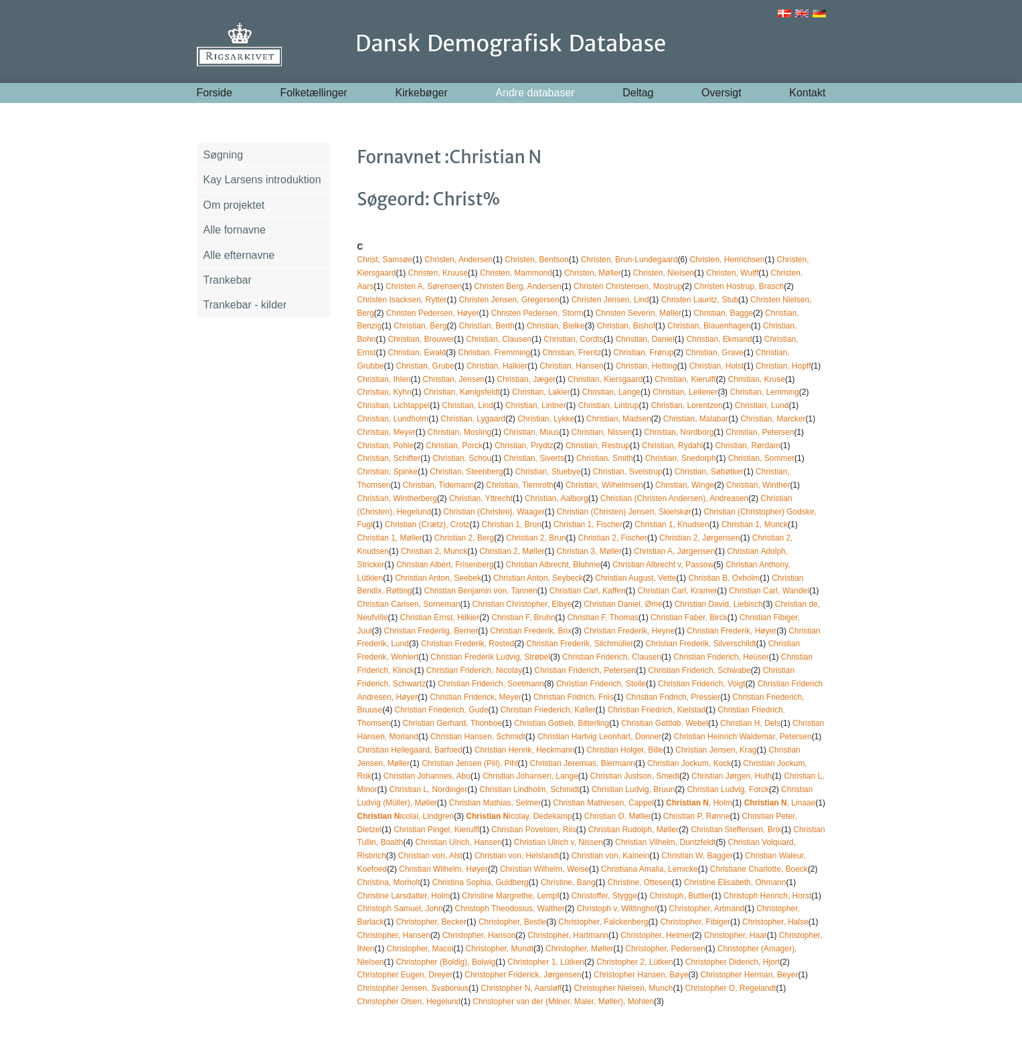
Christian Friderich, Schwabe (699, 670)
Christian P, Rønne (696, 816)
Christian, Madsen (618, 418)
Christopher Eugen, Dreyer (405, 974)
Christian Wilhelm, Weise (544, 869)
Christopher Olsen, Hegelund (409, 1001)
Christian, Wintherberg (397, 498)
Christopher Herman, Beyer (749, 974)
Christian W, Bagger (697, 855)
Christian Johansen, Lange (530, 776)
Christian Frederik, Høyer (731, 631)
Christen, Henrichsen (726, 259)
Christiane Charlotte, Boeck (759, 869)
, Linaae (780, 802)
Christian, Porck (454, 445)
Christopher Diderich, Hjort (732, 962)
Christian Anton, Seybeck (538, 578)
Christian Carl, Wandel (769, 590)
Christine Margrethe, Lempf (510, 895)
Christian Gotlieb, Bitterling (561, 723)
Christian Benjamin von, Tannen (480, 590)
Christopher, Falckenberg (603, 922)
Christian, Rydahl (672, 445)
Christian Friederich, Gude (442, 709)
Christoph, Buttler (680, 895)
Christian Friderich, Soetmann (491, 683)
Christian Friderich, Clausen (611, 657)
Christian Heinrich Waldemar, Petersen (742, 736)
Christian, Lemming (764, 392)
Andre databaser (534, 92)
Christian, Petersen (760, 432)
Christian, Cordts (573, 339)
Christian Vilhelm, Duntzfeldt (665, 842)
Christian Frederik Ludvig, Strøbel (490, 657)
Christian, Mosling (459, 432)
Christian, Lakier (541, 392)
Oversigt (721, 92)
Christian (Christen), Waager (494, 511)
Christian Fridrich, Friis (573, 697)
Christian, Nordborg (678, 432)
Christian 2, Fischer (612, 538)
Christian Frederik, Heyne (629, 631)
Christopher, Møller (579, 948)
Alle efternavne (239, 255)
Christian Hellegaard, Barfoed (409, 750)
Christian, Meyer (386, 432)
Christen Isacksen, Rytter (402, 299)
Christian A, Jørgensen (674, 551)
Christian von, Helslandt (517, 855)
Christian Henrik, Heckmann (524, 750)
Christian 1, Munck (754, 524)
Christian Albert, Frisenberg (444, 564)
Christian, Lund (762, 405)
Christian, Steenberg (466, 471)
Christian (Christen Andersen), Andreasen (674, 498)
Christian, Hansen (571, 366)
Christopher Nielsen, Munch (623, 988)
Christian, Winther (758, 485)
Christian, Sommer (761, 458)
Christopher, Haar (735, 935)
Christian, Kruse (756, 379)
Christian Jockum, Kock (689, 763)
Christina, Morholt (388, 882)
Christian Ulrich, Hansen (458, 842)
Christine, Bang (568, 882)
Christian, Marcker (772, 418)
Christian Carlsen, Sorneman (408, 604)
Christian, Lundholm (393, 418)
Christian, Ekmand (719, 339)
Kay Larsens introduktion (262, 179)
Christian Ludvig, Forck (728, 789)
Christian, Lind (467, 405)
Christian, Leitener (685, 392)
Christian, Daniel (645, 339)
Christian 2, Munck (434, 551)
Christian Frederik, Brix (531, 631)
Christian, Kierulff (685, 379)
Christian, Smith (604, 458)
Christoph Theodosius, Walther (510, 908)
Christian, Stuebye (548, 471)
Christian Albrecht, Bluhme (553, 564)
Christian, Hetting (646, 366)
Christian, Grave (714, 352)
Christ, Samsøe (385, 259)
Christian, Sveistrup (628, 471)
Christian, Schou (461, 458)
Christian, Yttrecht (481, 498)
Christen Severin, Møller (639, 313)
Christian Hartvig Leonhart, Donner (599, 736)
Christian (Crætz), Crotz (427, 524)
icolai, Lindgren (405, 816)
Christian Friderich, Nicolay (474, 670)
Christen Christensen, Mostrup (628, 286)
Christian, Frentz (571, 352)
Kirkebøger (422, 92)
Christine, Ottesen (640, 882)
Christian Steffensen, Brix (736, 829)
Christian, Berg (420, 325)
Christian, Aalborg (556, 498)
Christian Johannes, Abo (427, 776)
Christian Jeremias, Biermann (582, 763)
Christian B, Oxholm (724, 578)
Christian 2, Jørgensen (699, 538)
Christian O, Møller (617, 816)
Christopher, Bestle (512, 922)
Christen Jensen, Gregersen (509, 299)
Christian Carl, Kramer (677, 590)
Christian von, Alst (430, 855)
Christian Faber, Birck (689, 617)
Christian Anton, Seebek (438, 578)
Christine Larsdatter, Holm (403, 895)
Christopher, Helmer (656, 935)
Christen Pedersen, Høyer (432, 313)
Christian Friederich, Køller (548, 709)
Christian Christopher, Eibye (522, 604)
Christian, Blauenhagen (709, 325)
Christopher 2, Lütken (634, 962)
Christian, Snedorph (680, 458)
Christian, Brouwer (421, 339)
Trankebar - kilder (245, 304)
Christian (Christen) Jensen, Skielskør (624, 511)
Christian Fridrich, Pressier (673, 697)
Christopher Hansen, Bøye (641, 974)
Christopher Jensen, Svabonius (413, 988)
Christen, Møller (592, 273)
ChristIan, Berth (487, 325)
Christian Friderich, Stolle (601, 683)
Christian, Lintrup (608, 405)
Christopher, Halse (775, 922)
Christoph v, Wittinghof (617, 908)
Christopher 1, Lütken (545, 962)
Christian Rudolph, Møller (633, 829)
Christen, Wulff (732, 273)
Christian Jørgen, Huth (731, 776)
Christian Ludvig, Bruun (633, 789)
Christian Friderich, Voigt (702, 683)
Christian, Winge (684, 485)
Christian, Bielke (556, 325)
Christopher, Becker (431, 922)
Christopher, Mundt (499, 948)
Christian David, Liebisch (719, 604)
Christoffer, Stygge (605, 895)
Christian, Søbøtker (709, 471)
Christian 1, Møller (389, 538)
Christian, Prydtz (524, 445)
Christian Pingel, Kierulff (436, 829)
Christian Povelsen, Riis (533, 829)
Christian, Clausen (498, 339)
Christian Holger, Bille (624, 750)
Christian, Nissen (602, 432)
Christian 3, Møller (589, 551)
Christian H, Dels (750, 723)
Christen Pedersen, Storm (537, 313)
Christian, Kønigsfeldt (462, 392)
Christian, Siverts (533, 458)
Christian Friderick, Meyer (475, 697)
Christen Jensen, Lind (610, 299)
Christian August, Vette (635, 578)
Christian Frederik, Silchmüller (579, 643)
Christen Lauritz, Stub (699, 299)
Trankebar (227, 280)
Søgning (223, 155)
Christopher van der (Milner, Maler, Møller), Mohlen (563, 1001)
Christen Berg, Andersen (518, 286)
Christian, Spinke (387, 471)
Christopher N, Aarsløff (521, 988)
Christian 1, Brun (511, 524)
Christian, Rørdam (747, 445)
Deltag (637, 92)
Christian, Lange (611, 392)
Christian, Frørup (643, 352)
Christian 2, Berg (464, 538)
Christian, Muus (531, 432)
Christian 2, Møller (511, 551)
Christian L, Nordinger (429, 789)
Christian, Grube (425, 366)
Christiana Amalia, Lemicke (649, 869)
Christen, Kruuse (438, 273)
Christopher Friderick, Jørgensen (523, 974)
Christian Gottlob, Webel (664, 723)
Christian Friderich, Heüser (721, 657)
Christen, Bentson (536, 259)
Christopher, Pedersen (665, 948)
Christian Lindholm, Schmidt (529, 789)
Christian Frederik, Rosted (467, 643)
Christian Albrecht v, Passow (662, 564)
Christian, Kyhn (384, 392)
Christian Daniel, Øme (623, 604)
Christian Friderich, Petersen (585, 670)
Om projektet (234, 205)
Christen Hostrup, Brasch (739, 286)
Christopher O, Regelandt (730, 988)
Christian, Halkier (496, 366)
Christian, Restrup (598, 445)
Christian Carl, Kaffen (587, 590)
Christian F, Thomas (603, 617)
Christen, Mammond (516, 273)
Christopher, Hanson (478, 935)
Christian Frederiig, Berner (431, 631)
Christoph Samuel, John (400, 908)
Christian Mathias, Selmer (495, 802)
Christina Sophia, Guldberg (480, 882)
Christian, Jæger (526, 379)
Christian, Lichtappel (393, 405)
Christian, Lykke (545, 418)
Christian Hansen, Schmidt (477, 736)
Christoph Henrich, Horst (767, 895)
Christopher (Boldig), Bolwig (446, 962)
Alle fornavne (234, 229)
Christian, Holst (716, 366)
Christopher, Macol (420, 948)
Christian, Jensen (454, 379)
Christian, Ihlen (384, 379)
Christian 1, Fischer (587, 524)
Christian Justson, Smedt (634, 776)
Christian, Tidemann (439, 485)
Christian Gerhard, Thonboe (453, 723)
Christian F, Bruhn (523, 617)
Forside (214, 92)
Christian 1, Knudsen (671, 524)
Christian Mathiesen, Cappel (603, 802)
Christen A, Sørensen (424, 286)
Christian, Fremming (494, 352)
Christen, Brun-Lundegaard (629, 259)
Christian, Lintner (535, 405)
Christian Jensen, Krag (715, 750)
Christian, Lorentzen (686, 405)
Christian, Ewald (417, 352)
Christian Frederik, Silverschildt (700, 643)
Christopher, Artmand (707, 908)
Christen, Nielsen (663, 273)
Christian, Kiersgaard (605, 379)
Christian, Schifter (389, 458)
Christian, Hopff (783, 366)
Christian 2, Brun (536, 538)
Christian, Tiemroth (519, 485)
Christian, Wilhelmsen (604, 485)
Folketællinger (313, 92)
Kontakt (807, 92)
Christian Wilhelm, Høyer (443, 869)
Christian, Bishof (626, 325)
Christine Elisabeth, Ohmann (735, 882)
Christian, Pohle (385, 445)
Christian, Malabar (695, 418)
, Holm (699, 802)
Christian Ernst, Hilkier (440, 617)
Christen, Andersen (458, 259)
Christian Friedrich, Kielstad (657, 709)
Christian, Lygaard (472, 418)
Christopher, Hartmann (567, 935)
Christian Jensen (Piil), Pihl (469, 763)
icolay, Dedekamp (519, 816)
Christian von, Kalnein (611, 855)
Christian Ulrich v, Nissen (558, 842)
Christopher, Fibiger (695, 922)
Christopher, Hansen (393, 935)
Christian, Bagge (723, 313)
